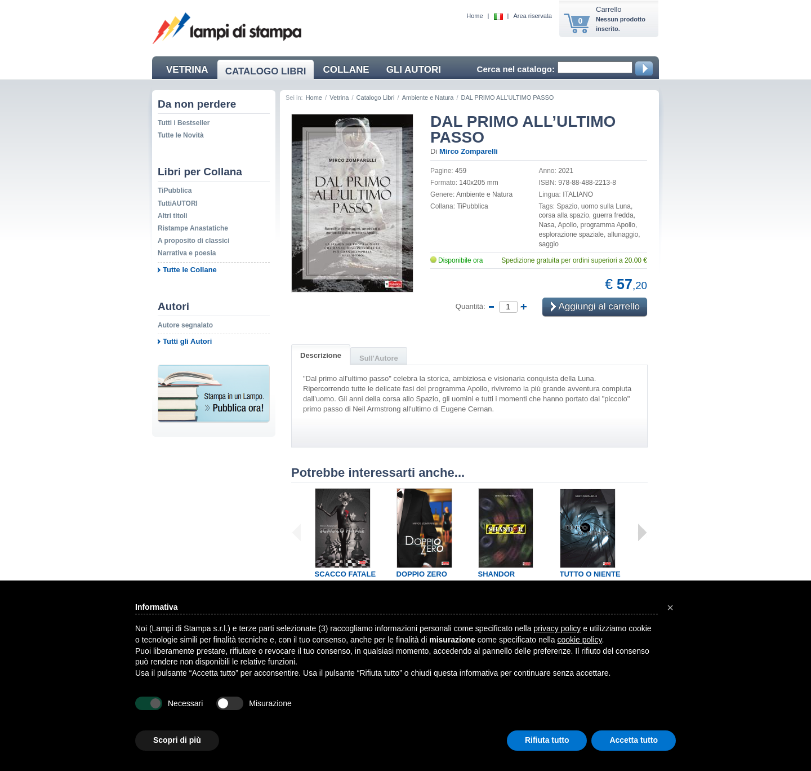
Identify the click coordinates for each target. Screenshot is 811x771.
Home (474, 15)
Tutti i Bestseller (184, 123)
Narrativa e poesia (187, 253)
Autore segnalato (185, 325)
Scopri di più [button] (177, 740)
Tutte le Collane (190, 269)
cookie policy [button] (579, 639)
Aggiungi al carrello (595, 307)
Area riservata (533, 15)
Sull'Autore (378, 358)
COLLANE (346, 69)
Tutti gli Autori (187, 341)
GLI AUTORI (413, 69)
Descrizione (320, 355)
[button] (670, 608)
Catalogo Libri (376, 97)
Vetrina (339, 97)
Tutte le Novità (181, 135)
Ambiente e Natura (428, 97)
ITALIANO (578, 194)
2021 (565, 171)
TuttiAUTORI (178, 203)
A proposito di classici (194, 241)
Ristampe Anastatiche (193, 228)
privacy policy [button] (557, 628)
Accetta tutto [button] (633, 740)
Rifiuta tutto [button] (547, 740)
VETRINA (187, 69)
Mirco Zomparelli (468, 151)
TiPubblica (174, 190)
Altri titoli (173, 216)
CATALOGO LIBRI (265, 71)
